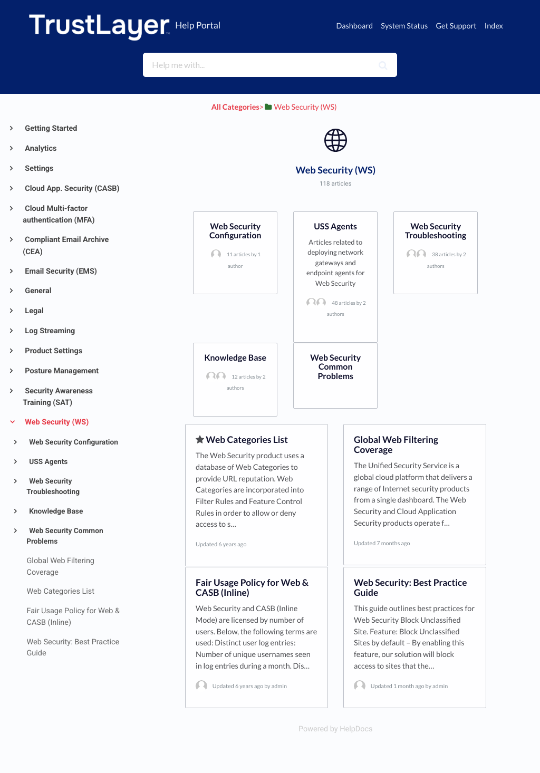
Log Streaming (49, 330)
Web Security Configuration (72, 442)
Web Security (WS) (56, 422)
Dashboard (354, 26)
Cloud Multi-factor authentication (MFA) (58, 214)
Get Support (456, 26)
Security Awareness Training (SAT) (58, 397)
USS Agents (47, 462)
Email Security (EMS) (60, 271)
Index (494, 26)
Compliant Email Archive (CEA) (66, 245)
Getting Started (50, 128)
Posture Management (61, 370)
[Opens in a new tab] (335, 728)
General (37, 290)
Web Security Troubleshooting (53, 487)
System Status (404, 26)
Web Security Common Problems (64, 536)
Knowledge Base (55, 511)
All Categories (235, 107)
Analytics (40, 148)
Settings (38, 168)
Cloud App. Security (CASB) (71, 188)
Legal (33, 310)
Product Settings (52, 350)
